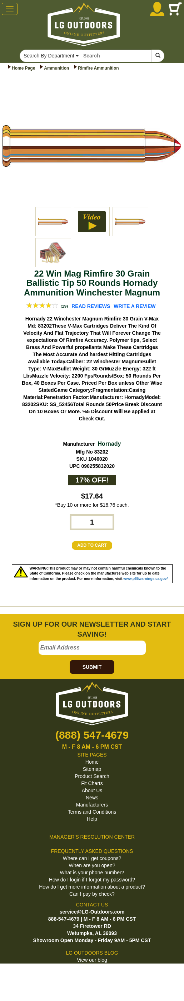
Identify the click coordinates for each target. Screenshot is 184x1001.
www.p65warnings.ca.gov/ (145, 579)
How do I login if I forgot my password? (92, 880)
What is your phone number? (92, 872)
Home (92, 762)
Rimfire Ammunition (98, 68)
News (92, 797)
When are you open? (92, 865)
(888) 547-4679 (92, 735)
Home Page (23, 68)
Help (92, 819)
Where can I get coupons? (92, 858)
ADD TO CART (91, 545)
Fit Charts (92, 783)
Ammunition (56, 68)
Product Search (92, 776)
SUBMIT (92, 667)
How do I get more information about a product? (92, 887)
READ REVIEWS (90, 306)
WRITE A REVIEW (134, 306)
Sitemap (92, 769)
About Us (92, 790)
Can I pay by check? (92, 894)
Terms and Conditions (92, 812)
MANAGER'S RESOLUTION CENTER (92, 837)
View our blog (92, 960)
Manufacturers (92, 805)
